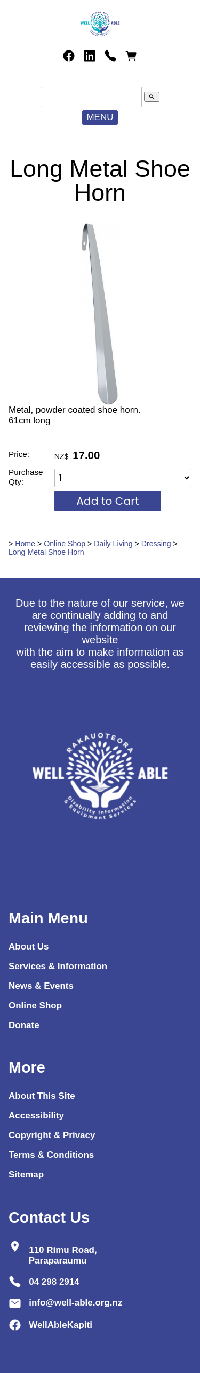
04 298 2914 (54, 1281)
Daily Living (113, 543)
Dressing (156, 543)
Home (25, 543)
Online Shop (64, 543)
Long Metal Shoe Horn (46, 552)
